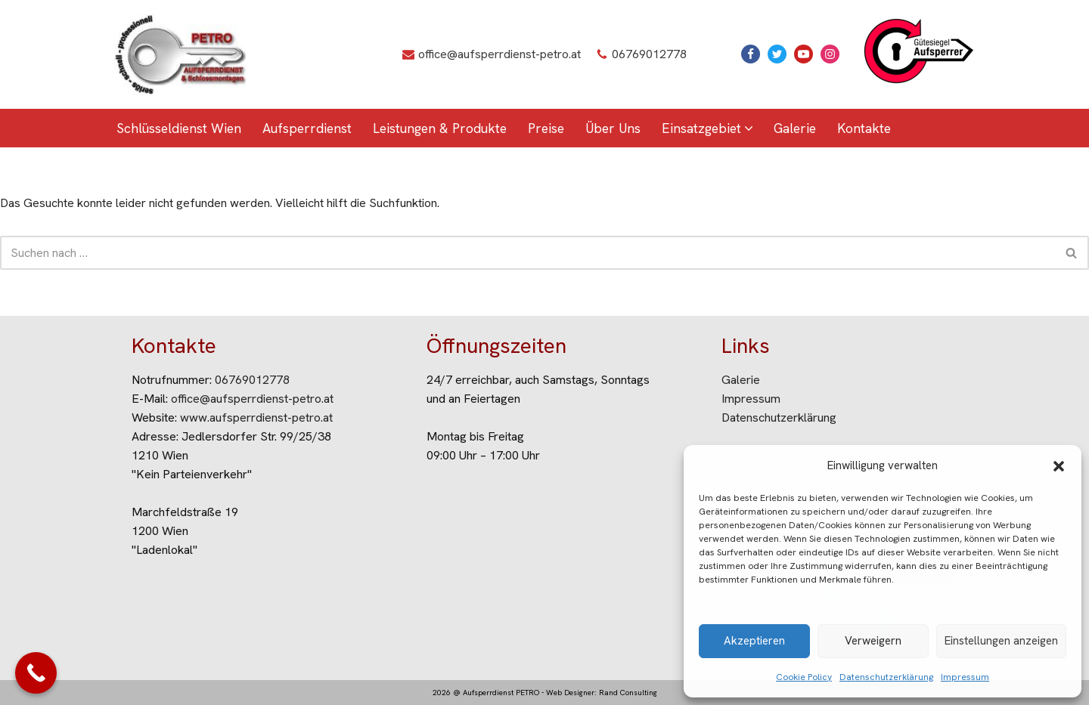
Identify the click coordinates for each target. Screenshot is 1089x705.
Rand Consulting (628, 692)
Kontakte (864, 128)
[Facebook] (750, 54)
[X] (777, 54)
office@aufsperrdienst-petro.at (499, 54)
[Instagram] (830, 54)
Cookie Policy (804, 677)
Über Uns (613, 128)
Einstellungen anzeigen (1001, 640)
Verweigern (873, 640)
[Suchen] (527, 253)
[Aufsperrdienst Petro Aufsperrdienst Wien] (179, 54)
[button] (1058, 466)
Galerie (795, 128)
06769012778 (649, 54)
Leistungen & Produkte (440, 128)
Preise (546, 128)
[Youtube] (803, 54)
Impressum (965, 677)
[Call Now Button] (36, 673)
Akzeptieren (754, 640)
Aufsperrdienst (307, 128)
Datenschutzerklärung (886, 677)
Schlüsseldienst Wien (178, 128)
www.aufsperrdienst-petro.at (256, 417)
